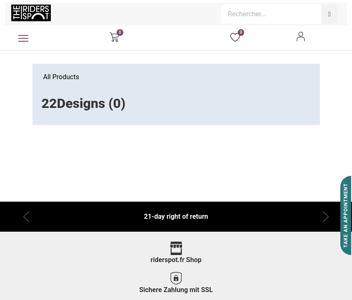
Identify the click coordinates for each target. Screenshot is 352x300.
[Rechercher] (329, 14)
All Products (61, 77)
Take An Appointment (346, 215)
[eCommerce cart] (114, 37)
